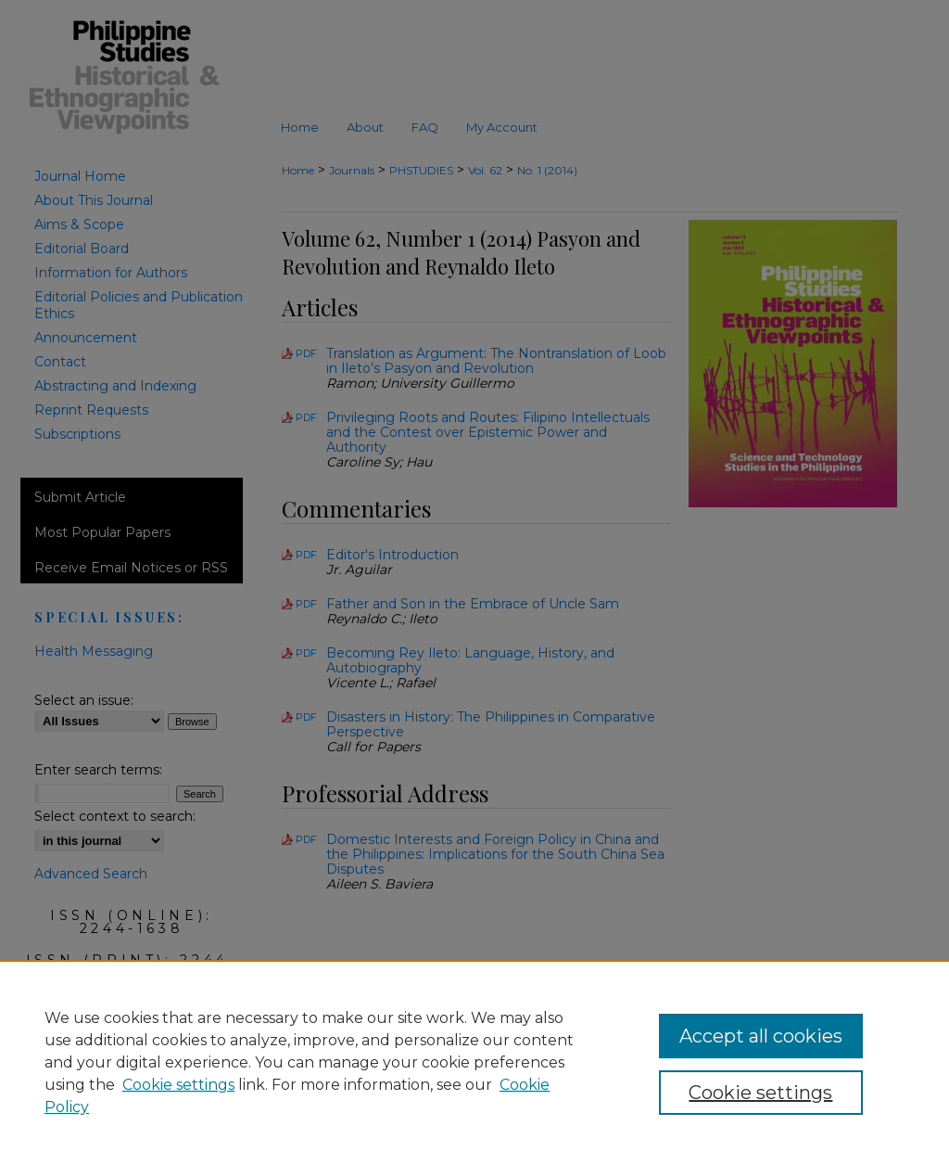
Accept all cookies (760, 1036)
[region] (474, 1062)
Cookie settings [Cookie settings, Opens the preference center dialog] (760, 1092)
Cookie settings (178, 1085)
